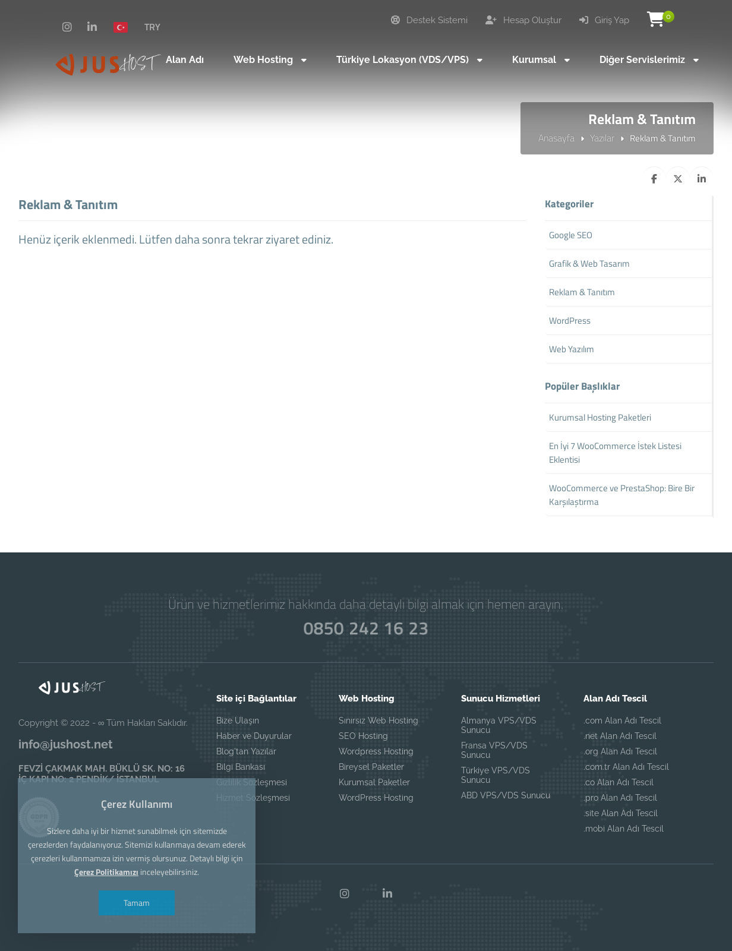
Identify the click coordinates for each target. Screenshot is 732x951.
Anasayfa (556, 138)
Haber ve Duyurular (254, 736)
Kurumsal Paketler (374, 782)
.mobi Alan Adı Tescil (623, 828)
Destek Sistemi (429, 20)
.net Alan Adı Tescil (620, 736)
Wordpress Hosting (376, 751)
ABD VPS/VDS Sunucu (505, 795)
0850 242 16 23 (366, 628)
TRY (152, 27)
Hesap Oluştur (523, 20)
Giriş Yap (604, 20)
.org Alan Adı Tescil (620, 751)
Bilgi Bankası (240, 767)
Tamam (137, 902)
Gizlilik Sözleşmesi (251, 782)
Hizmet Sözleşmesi (253, 797)
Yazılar (602, 138)
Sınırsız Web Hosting (378, 720)
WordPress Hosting (376, 797)
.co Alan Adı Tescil (618, 782)
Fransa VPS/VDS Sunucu (494, 750)
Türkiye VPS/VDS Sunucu (495, 775)
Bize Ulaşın (237, 720)
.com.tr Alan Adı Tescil (626, 767)
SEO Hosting (363, 736)
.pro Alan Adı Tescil (620, 797)
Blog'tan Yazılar (246, 751)
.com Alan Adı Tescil (622, 720)
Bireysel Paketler (371, 767)
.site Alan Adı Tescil (620, 813)
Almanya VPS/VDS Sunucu (499, 725)
